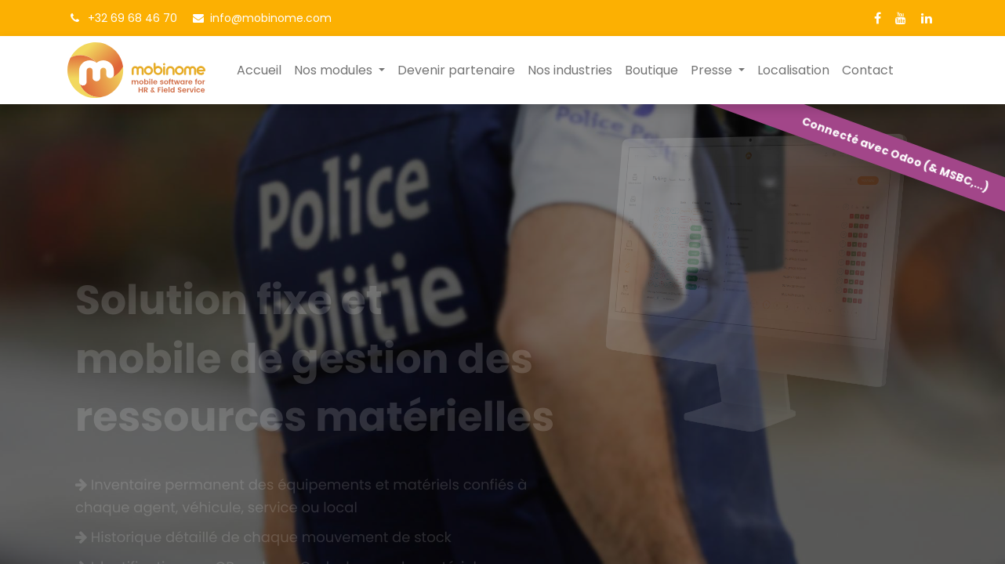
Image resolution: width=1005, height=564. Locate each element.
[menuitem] (259, 70)
